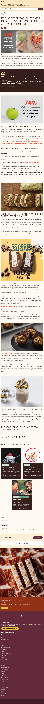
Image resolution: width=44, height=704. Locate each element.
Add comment (38, 537)
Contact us (3, 655)
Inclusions (3, 673)
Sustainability (4, 649)
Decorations (3, 675)
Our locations (4, 693)
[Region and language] (19, 9)
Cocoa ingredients (5, 667)
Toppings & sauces (5, 677)
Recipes (2, 645)
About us (3, 651)
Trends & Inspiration (5, 647)
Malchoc (16, 283)
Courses (3, 689)
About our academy (5, 687)
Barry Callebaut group (6, 653)
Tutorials (3, 695)
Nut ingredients (4, 669)
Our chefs (3, 691)
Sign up (4, 608)
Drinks (2, 681)
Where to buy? (4, 659)
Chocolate (3, 665)
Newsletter (3, 657)
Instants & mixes (4, 679)
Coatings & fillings (5, 671)
